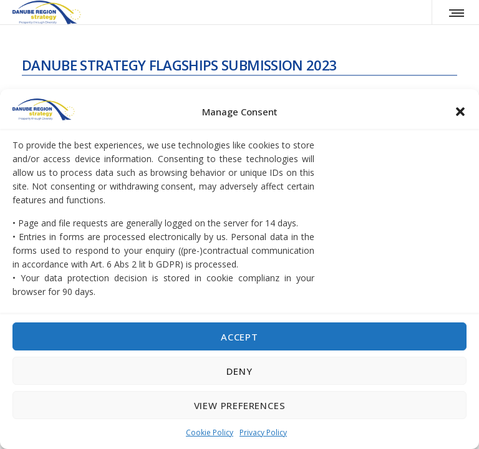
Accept (239, 337)
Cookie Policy (209, 432)
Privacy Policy (263, 432)
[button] (460, 111)
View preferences (240, 405)
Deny (239, 371)
